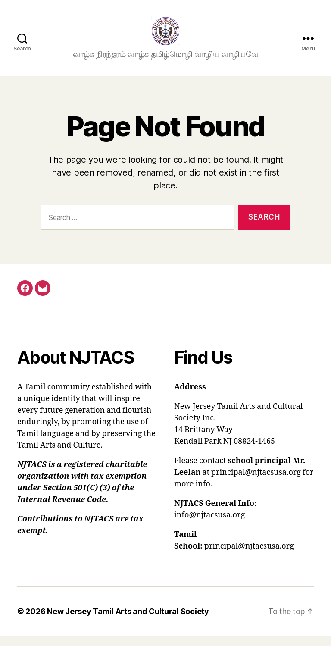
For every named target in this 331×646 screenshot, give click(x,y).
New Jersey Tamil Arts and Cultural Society (128, 621)
